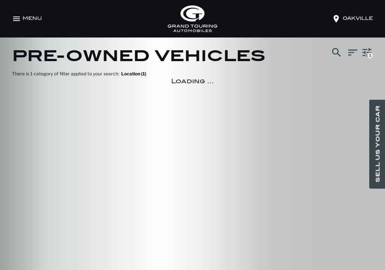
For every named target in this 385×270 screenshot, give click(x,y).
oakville (358, 18)
